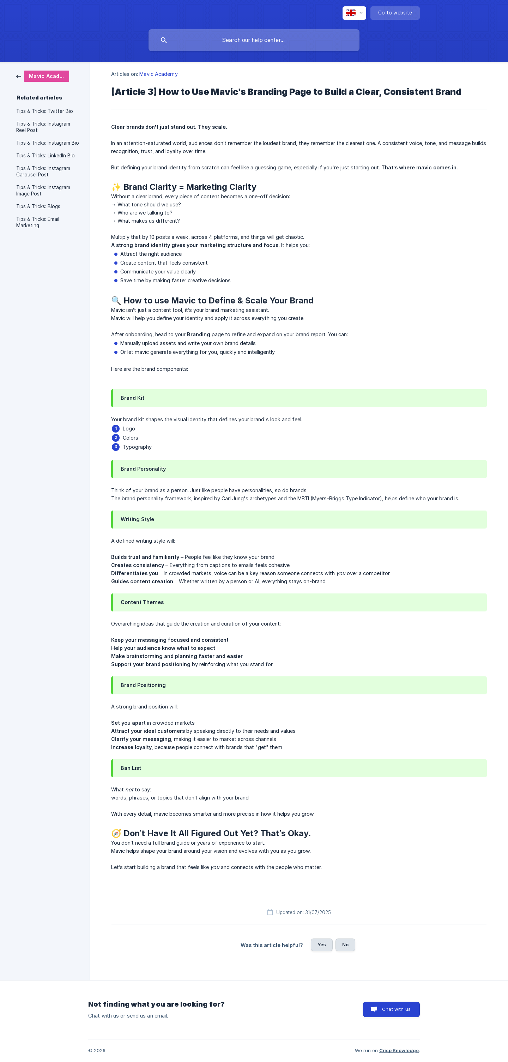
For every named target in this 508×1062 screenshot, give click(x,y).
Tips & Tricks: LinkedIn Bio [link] (45, 155)
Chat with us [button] (396, 1009)
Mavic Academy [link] (158, 74)
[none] (354, 13)
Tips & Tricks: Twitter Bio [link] (44, 111)
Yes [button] (322, 944)
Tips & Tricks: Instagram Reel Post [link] (43, 127)
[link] (42, 75)
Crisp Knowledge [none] (399, 1050)
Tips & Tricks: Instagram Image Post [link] (43, 191)
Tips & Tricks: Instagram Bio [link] (47, 143)
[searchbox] (254, 40)
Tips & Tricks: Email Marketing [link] (37, 222)
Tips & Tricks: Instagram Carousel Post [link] (43, 171)
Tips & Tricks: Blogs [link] (38, 206)
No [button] (345, 944)
